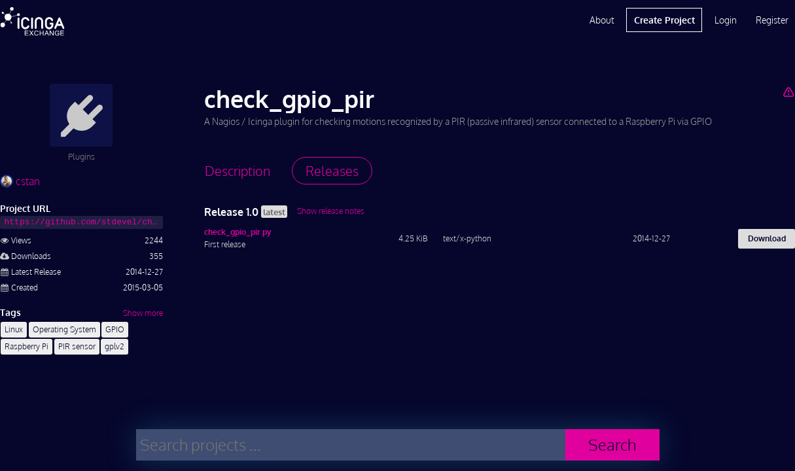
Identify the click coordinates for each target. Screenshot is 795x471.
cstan (20, 181)
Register (772, 20)
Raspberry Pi (26, 346)
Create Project (664, 20)
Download (767, 238)
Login (726, 20)
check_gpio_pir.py (238, 232)
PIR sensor (77, 346)
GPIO (114, 329)
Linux (14, 329)
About (602, 20)
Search (612, 444)
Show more (143, 313)
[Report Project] (789, 91)
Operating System (64, 329)
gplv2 (114, 346)
